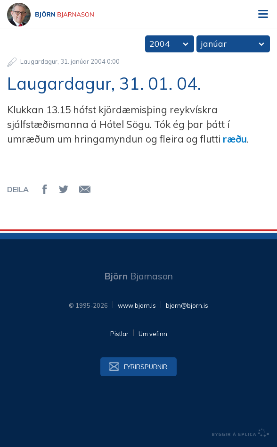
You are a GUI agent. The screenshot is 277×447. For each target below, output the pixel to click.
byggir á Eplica (241, 433)
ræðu (235, 139)
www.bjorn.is (137, 305)
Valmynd (262, 14)
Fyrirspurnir (145, 367)
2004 (159, 43)
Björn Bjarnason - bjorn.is (59, 14)
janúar (214, 43)
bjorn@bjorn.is (187, 305)
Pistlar (119, 333)
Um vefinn (152, 333)
